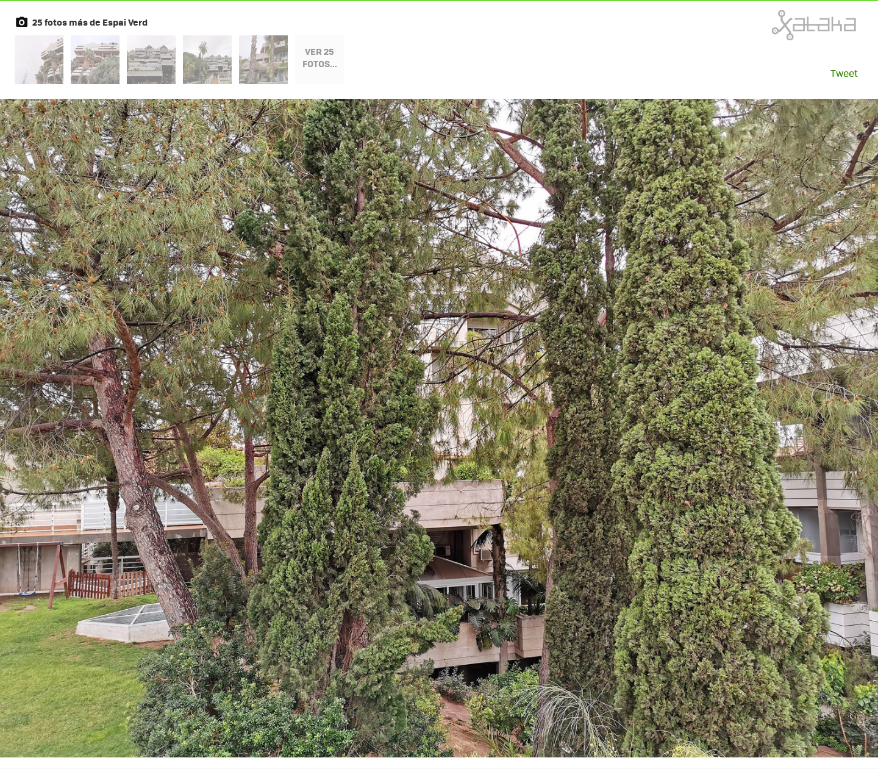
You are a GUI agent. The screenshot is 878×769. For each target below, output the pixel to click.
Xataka (787, 25)
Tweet (844, 73)
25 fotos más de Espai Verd (90, 22)
